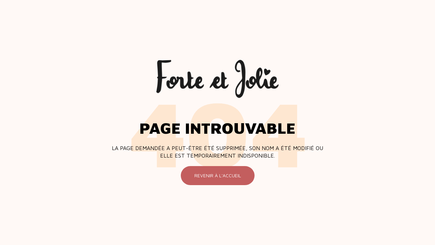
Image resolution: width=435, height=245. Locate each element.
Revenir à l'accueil (217, 175)
